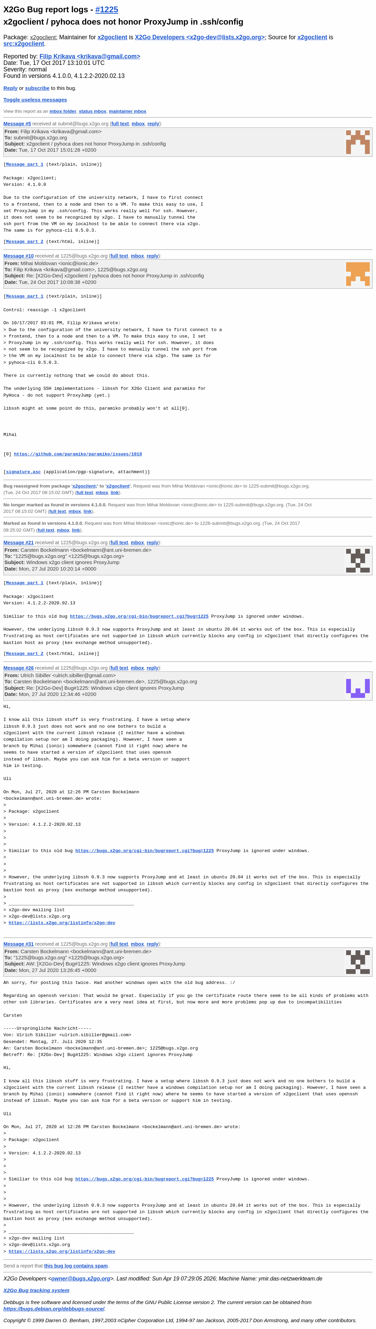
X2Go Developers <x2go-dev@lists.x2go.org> (200, 37)
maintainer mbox (127, 111)
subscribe (37, 88)
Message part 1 (24, 164)
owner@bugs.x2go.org (80, 1279)
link (115, 492)
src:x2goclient (23, 43)
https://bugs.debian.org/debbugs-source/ (53, 1309)
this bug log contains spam (76, 1266)
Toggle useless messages (35, 99)
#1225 (106, 9)
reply (153, 123)
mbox (137, 123)
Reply (10, 88)
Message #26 (18, 668)
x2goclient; (84, 486)
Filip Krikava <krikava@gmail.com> (90, 56)
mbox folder (63, 111)
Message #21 (18, 542)
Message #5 (17, 123)
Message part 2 (24, 241)
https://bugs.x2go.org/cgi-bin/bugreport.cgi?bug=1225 (139, 616)
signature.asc (23, 472)
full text (120, 123)
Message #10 (18, 256)
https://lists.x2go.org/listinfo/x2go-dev (62, 923)
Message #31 (18, 944)
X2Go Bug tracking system (36, 1290)
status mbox (93, 111)
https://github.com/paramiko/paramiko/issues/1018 (78, 454)
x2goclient (43, 37)
